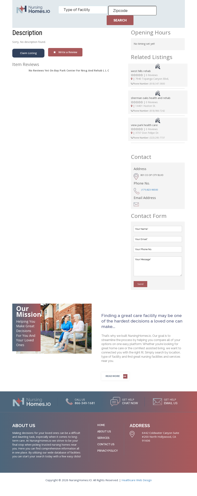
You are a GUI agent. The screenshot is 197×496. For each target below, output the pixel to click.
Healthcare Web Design (137, 488)
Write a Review (65, 52)
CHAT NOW (147, 403)
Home (101, 433)
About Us (104, 439)
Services (103, 446)
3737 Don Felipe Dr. (147, 132)
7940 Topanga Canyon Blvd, (152, 78)
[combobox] (82, 10)
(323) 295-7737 (157, 137)
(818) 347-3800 (157, 83)
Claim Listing (28, 53)
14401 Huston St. (145, 106)
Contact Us (105, 452)
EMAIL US (101, 412)
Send (140, 284)
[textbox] (84, 10)
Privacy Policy (107, 459)
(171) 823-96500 (149, 189)
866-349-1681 (99, 403)
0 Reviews (152, 75)
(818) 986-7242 (157, 110)
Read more (113, 376)
